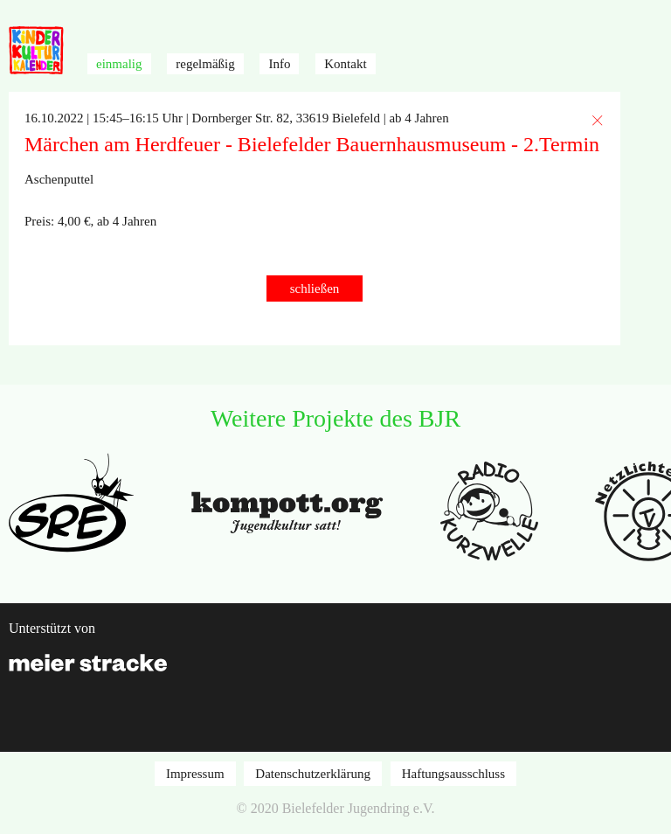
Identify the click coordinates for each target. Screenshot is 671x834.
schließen (315, 288)
